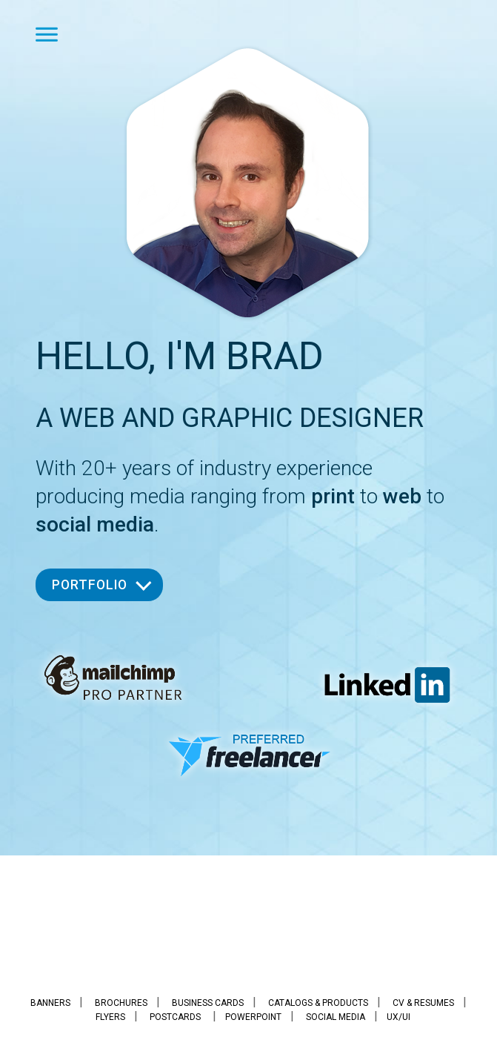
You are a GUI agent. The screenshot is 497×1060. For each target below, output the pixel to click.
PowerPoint (253, 1017)
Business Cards (208, 1003)
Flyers (110, 1017)
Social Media (335, 1017)
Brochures (121, 1003)
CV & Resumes (423, 1003)
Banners (50, 1003)
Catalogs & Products (318, 1003)
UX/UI (398, 1017)
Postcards (175, 1017)
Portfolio (89, 584)
